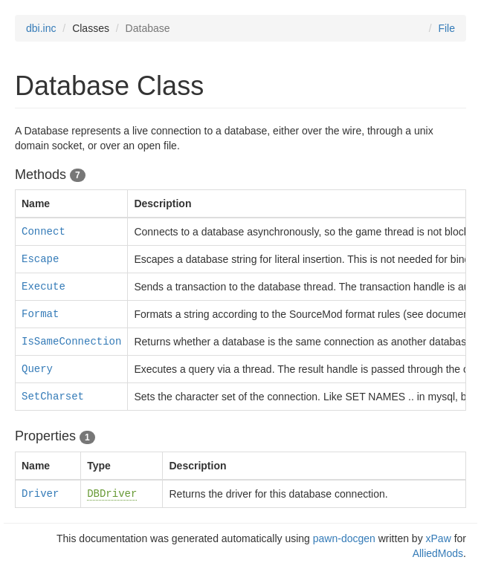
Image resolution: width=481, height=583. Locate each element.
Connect (43, 232)
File (446, 28)
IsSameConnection (71, 342)
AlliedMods (438, 553)
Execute (43, 287)
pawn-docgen (344, 538)
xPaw (438, 538)
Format (40, 314)
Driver (40, 494)
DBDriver (112, 494)
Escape (40, 259)
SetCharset (53, 397)
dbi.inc (41, 28)
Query (37, 369)
